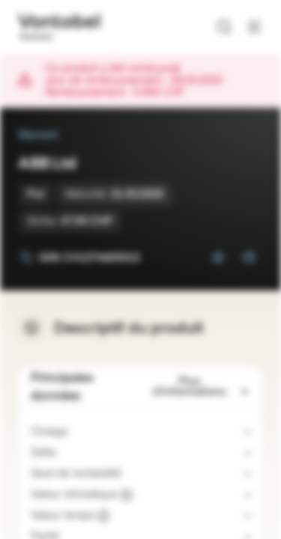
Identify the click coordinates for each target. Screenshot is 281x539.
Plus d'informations (201, 386)
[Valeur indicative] (127, 494)
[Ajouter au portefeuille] (248, 257)
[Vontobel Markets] (59, 27)
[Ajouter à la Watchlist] (218, 257)
